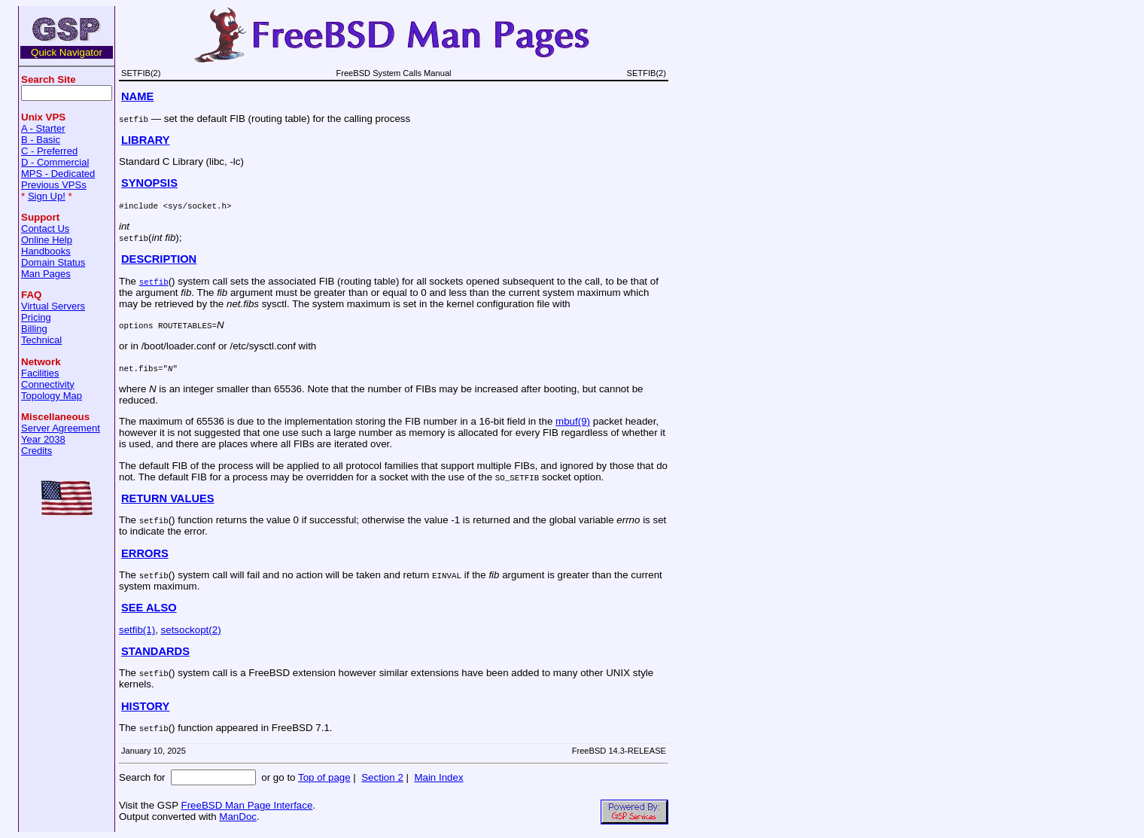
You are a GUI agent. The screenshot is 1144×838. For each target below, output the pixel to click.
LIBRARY (145, 140)
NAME (137, 96)
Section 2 (382, 777)
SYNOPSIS (149, 183)
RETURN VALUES (167, 498)
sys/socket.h (197, 205)
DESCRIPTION (158, 259)
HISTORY (145, 706)
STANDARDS (155, 651)
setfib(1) (137, 629)
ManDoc (238, 816)
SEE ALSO (149, 608)
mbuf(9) (572, 421)
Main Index (438, 777)
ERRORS (145, 553)
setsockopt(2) (191, 629)
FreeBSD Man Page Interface (246, 805)
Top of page (324, 777)
